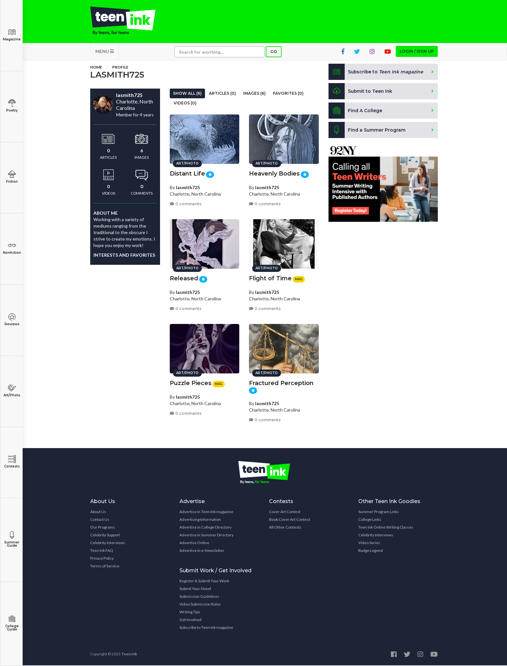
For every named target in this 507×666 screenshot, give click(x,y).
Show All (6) (187, 93)
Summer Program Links (378, 512)
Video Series (369, 543)
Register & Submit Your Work (204, 581)
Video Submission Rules (200, 604)
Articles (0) (222, 93)
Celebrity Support (105, 535)
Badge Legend (370, 551)
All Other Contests (285, 527)
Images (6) (254, 93)
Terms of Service (104, 566)
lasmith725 (188, 186)
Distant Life (187, 173)
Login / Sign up (417, 51)
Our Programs (102, 527)
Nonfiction (12, 248)
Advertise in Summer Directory (206, 535)
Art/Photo (12, 390)
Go (273, 52)
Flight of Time (270, 278)
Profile (120, 67)
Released (184, 278)
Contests (12, 461)
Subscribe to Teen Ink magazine (206, 628)
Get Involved (190, 620)
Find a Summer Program (367, 131)
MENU (104, 52)
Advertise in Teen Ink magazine (206, 512)
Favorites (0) (288, 93)
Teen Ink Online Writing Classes (385, 527)
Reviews (12, 319)
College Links (369, 520)
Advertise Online (194, 543)
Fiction (12, 177)
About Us (98, 512)
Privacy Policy (102, 558)
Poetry (12, 106)
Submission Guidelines (199, 597)
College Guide (12, 623)
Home (96, 67)
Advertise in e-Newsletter (201, 551)
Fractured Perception (281, 382)
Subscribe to (376, 72)
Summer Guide (12, 539)
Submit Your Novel (195, 589)
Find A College (356, 111)
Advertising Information (200, 520)
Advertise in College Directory (205, 527)
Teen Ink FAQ (101, 551)
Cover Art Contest (284, 512)
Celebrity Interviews (107, 543)
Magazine (12, 34)
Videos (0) (185, 103)
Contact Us (99, 520)
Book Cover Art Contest (289, 520)
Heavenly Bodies (274, 173)
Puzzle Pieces (190, 382)
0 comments (185, 203)
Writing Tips (189, 612)
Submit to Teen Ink (361, 92)
